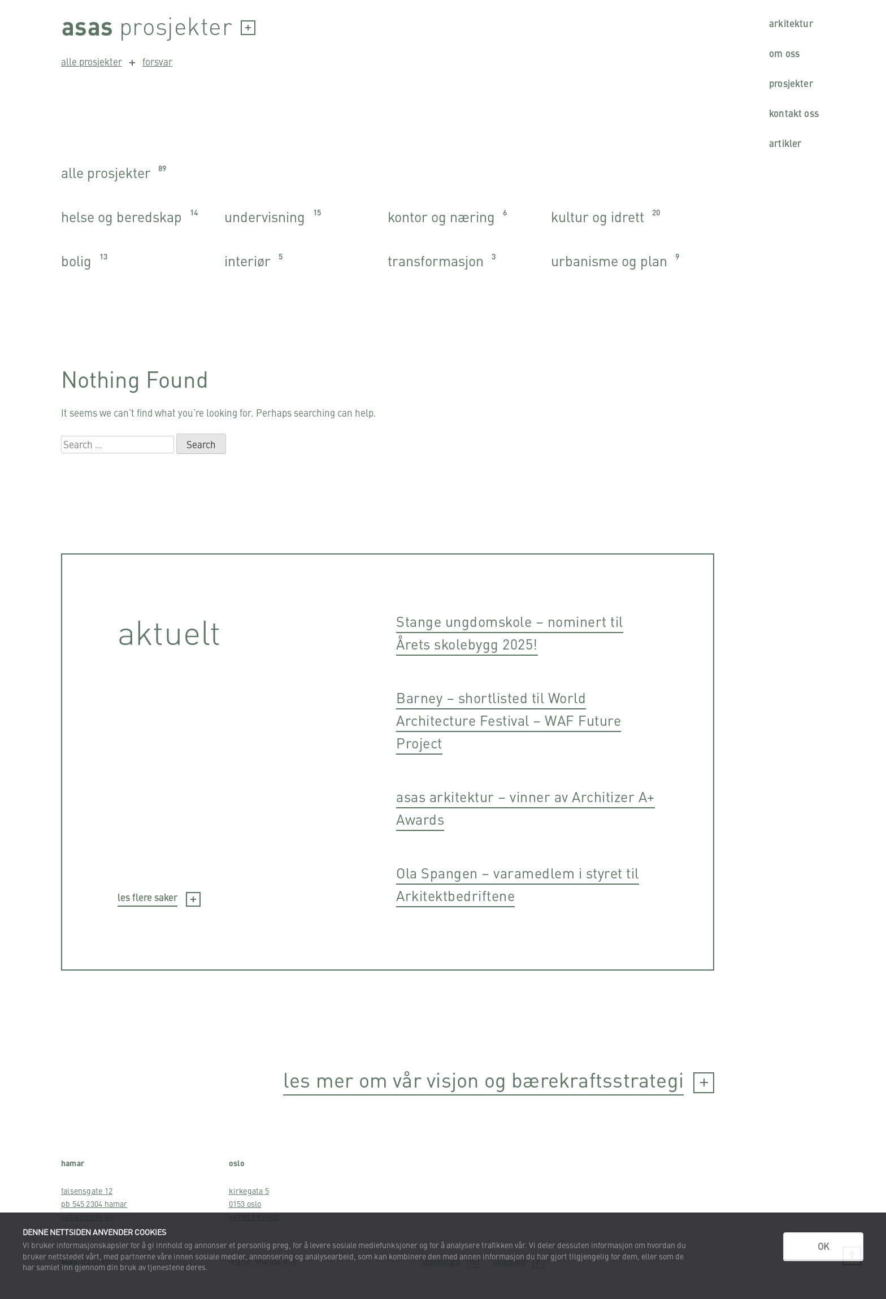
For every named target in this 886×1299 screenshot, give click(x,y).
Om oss (784, 53)
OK (823, 1246)
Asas (88, 25)
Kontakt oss (794, 113)
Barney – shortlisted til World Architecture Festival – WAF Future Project (508, 719)
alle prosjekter (91, 61)
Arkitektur (791, 23)
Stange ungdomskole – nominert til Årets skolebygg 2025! (509, 632)
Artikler (785, 143)
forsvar (150, 61)
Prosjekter (791, 83)
